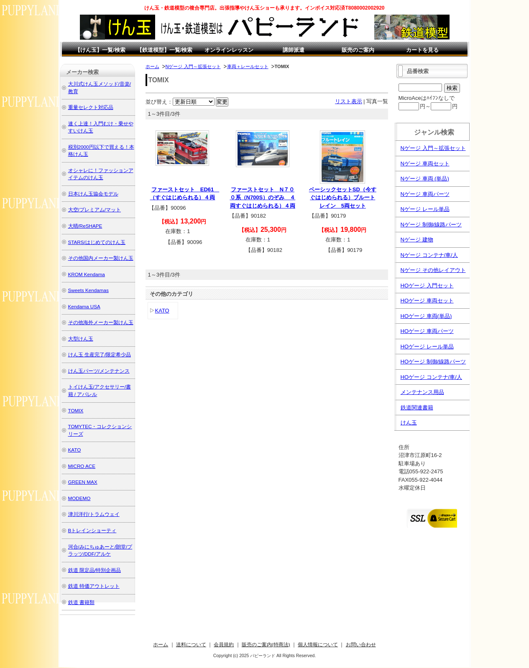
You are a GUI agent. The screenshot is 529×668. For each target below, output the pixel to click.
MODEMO (79, 498)
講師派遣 (293, 50)
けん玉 (409, 422)
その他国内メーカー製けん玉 (100, 258)
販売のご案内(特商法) (266, 644)
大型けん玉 (80, 338)
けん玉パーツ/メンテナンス (99, 370)
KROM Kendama (86, 274)
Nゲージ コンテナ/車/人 (429, 255)
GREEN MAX (82, 482)
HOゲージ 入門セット (427, 285)
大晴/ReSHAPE (85, 226)
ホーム (152, 66)
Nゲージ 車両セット (425, 163)
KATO (162, 310)
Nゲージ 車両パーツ (425, 194)
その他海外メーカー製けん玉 (100, 322)
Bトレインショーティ (92, 530)
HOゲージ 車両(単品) (426, 316)
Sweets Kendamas (88, 290)
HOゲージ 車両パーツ (427, 331)
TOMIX (76, 410)
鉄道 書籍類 (81, 602)
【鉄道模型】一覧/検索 (165, 50)
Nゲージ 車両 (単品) (425, 178)
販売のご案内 (358, 50)
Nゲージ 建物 (417, 239)
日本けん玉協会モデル (93, 193)
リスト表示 (348, 101)
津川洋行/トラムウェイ (94, 514)
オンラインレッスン (228, 50)
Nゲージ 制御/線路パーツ (431, 224)
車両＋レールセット (247, 66)
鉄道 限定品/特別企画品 (94, 570)
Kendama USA (84, 306)
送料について (191, 644)
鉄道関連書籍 (417, 407)
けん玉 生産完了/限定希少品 (99, 354)
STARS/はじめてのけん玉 (96, 242)
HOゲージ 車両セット (427, 300)
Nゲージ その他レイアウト (433, 270)
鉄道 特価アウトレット (94, 586)
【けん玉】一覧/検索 (100, 50)
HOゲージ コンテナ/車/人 (431, 377)
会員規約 (224, 644)
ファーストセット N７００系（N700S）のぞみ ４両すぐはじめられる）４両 (263, 197)
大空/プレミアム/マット (94, 209)
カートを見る (422, 50)
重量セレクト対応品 (90, 107)
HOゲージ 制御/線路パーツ (433, 361)
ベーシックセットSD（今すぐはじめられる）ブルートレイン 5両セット (342, 197)
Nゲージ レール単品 (425, 209)
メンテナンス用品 (422, 392)
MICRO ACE (82, 466)
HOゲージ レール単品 (427, 346)
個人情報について (318, 644)
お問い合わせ (361, 644)
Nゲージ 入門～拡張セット (193, 66)
